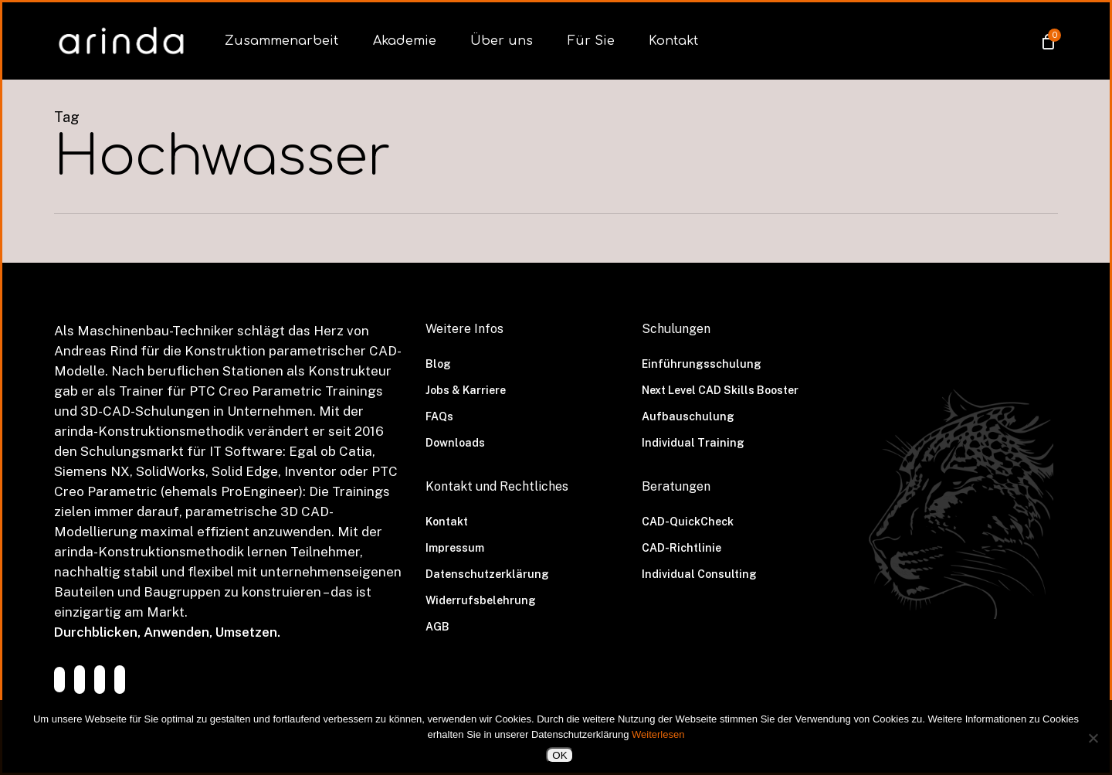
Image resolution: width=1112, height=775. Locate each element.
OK (559, 755)
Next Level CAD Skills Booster (720, 390)
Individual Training (693, 443)
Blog (438, 364)
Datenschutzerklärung (487, 574)
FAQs (439, 416)
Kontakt (446, 521)
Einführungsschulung (701, 364)
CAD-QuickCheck (688, 521)
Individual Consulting (699, 574)
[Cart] (1047, 41)
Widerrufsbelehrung (480, 600)
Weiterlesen (658, 734)
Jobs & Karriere (465, 390)
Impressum (454, 548)
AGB (437, 626)
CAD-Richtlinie (681, 548)
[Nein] (1092, 738)
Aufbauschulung (688, 416)
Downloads (455, 443)
